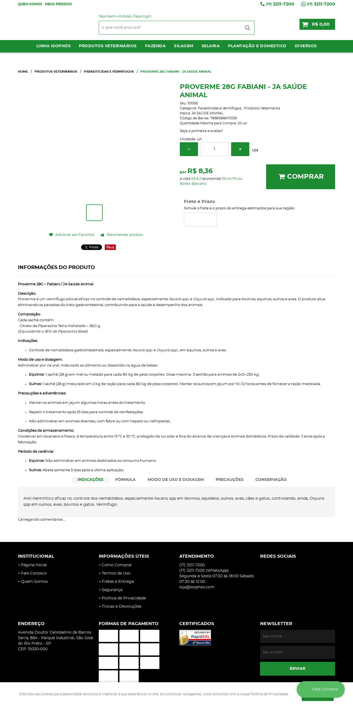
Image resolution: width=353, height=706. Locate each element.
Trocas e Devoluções (121, 606)
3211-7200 (280, 4)
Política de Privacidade (124, 598)
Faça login (142, 16)
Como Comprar (117, 565)
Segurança (112, 590)
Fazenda (155, 46)
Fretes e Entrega (118, 582)
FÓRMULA (125, 480)
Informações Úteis (124, 556)
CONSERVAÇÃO (271, 480)
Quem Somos (30, 4)
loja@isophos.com (197, 587)
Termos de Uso (116, 573)
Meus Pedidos (58, 4)
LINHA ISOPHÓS (53, 46)
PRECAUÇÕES (230, 480)
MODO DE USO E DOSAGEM (176, 480)
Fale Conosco (34, 573)
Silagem (183, 46)
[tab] (90, 480)
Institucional (36, 556)
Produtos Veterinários (108, 46)
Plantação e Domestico (257, 46)
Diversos (306, 46)
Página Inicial (34, 565)
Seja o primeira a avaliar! (201, 131)
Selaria (211, 46)
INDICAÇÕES (90, 480)
